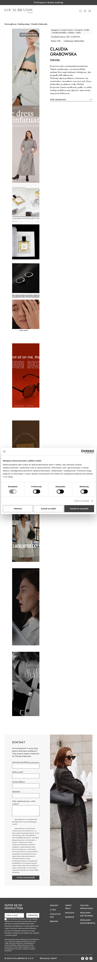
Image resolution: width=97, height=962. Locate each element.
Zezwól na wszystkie (79, 509)
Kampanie (69, 917)
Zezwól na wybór (48, 509)
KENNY (54, 958)
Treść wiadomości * (23, 802)
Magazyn (69, 912)
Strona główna (10, 24)
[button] (80, 10)
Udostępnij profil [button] (29, 34)
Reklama (54, 921)
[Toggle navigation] (89, 11)
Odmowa (18, 509)
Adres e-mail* (17, 772)
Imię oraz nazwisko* (20, 762)
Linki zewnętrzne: (58, 99)
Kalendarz (16, 791)
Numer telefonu (18, 782)
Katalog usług (23, 24)
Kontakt (54, 905)
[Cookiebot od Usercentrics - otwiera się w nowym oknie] (83, 451)
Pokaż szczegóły (81, 501)
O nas (53, 909)
